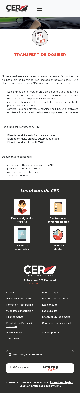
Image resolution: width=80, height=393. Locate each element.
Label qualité (49, 310)
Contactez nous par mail (56, 323)
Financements (14, 316)
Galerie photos (51, 332)
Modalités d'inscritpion (19, 310)
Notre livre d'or (15, 332)
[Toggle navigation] (39, 8)
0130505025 (31, 283)
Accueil (10, 292)
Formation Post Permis (20, 304)
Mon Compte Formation (25, 354)
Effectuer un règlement (56, 316)
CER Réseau (13, 338)
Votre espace (33, 368)
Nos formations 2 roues (56, 298)
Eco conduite (50, 304)
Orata (57, 385)
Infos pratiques (51, 292)
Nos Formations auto (18, 298)
